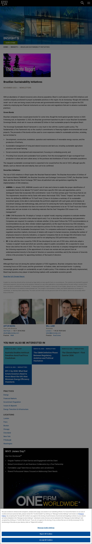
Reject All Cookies (46, 535)
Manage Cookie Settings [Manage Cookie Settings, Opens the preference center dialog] (46, 529)
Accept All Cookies (45, 541)
